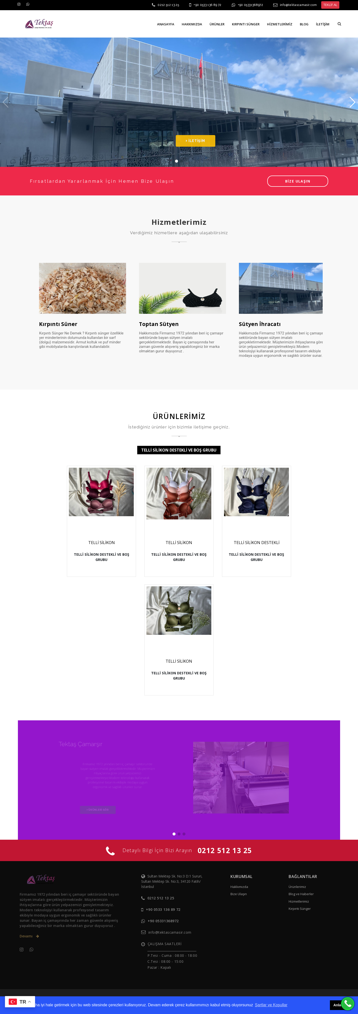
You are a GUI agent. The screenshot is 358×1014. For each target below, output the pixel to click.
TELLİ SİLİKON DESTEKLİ (256, 542)
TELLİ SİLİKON (101, 542)
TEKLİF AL (330, 4)
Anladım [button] (340, 1005)
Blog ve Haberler (301, 894)
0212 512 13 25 (168, 5)
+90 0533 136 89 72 (207, 5)
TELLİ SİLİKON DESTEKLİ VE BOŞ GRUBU (179, 450)
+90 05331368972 (250, 5)
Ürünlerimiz (297, 886)
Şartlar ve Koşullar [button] (271, 1005)
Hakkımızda (239, 886)
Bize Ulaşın (238, 894)
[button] (339, 23)
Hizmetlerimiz (299, 901)
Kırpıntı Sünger (300, 908)
